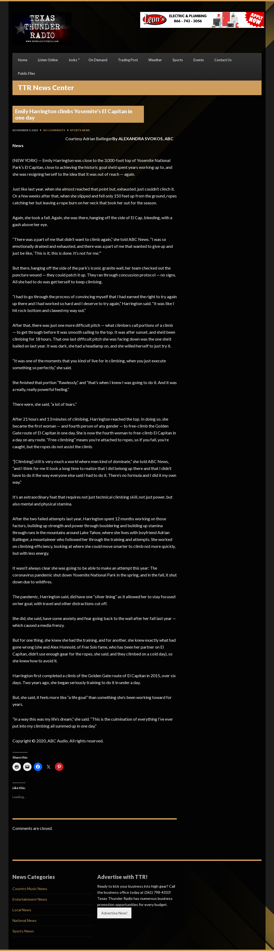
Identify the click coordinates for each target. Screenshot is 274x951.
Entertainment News (29, 899)
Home (22, 60)
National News (24, 920)
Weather (155, 60)
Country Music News (29, 888)
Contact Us (223, 60)
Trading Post (128, 60)
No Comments (54, 130)
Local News (21, 910)
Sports (178, 60)
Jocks (72, 60)
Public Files (26, 73)
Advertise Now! (114, 913)
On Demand (98, 60)
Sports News (80, 130)
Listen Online (48, 60)
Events (198, 60)
